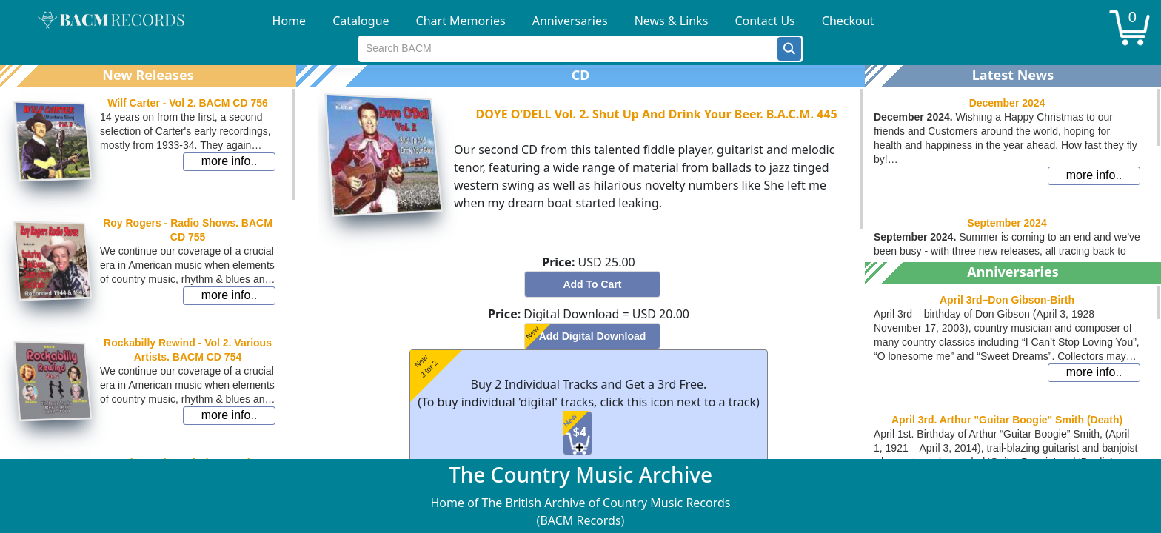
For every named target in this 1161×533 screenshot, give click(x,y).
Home (289, 21)
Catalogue (360, 21)
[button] (789, 49)
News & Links (672, 21)
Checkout (848, 21)
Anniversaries (570, 21)
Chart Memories (461, 21)
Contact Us (764, 21)
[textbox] (568, 48)
